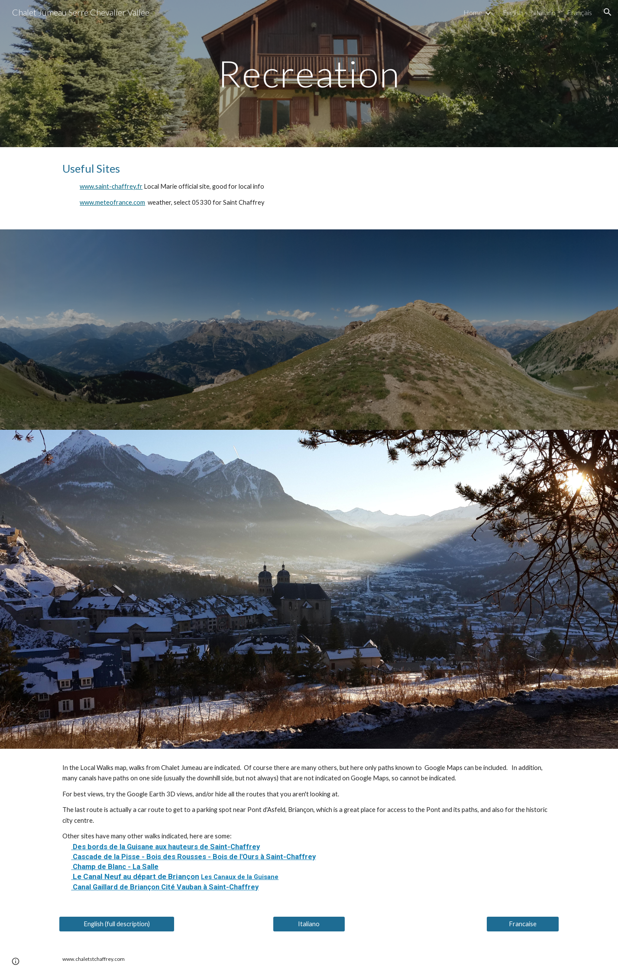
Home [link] (472, 12)
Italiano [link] (545, 12)
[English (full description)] (116, 924)
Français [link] (579, 12)
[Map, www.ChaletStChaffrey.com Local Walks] (309, 589)
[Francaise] (523, 924)
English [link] (513, 12)
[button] (607, 12)
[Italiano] (309, 924)
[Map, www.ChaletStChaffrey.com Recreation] (309, 329)
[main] (309, 73)
